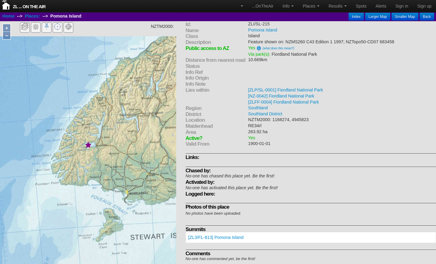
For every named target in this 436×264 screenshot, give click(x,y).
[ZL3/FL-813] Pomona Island (215, 237)
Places (311, 6)
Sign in (401, 6)
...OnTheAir (263, 6)
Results (338, 6)
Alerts (381, 6)
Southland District (265, 113)
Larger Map (377, 17)
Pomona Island (262, 30)
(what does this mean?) (278, 48)
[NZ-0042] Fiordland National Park (281, 96)
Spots (361, 6)
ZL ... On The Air (29, 6)
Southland (258, 107)
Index (356, 17)
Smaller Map (405, 17)
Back (427, 17)
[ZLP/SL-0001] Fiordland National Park (285, 89)
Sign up (424, 6)
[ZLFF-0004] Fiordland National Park (283, 102)
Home (8, 16)
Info (288, 6)
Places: (32, 16)
